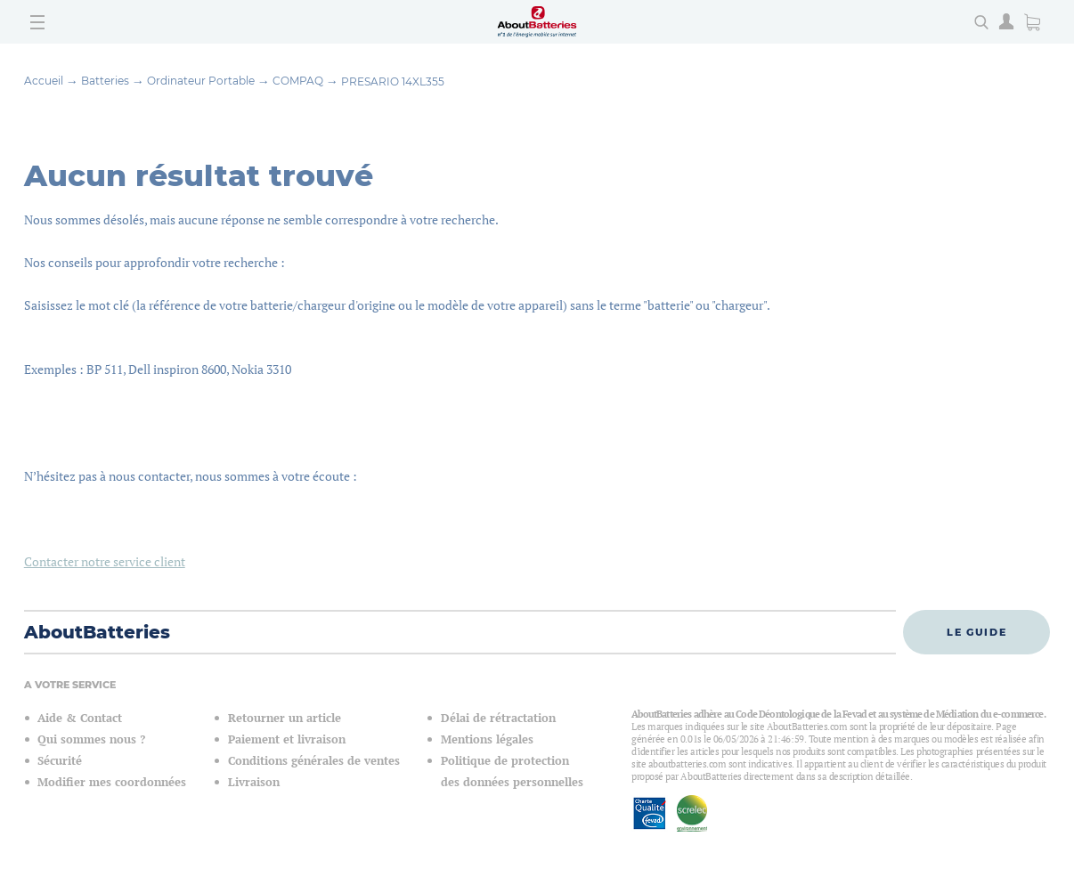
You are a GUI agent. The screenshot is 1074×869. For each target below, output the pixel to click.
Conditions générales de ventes (314, 760)
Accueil (43, 80)
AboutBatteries (97, 632)
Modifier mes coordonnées (111, 782)
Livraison (254, 782)
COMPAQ (298, 80)
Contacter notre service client (104, 561)
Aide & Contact (79, 718)
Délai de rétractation (498, 718)
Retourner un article (284, 718)
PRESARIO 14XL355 (392, 81)
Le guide (976, 632)
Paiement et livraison (287, 739)
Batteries (105, 80)
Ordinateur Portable (201, 80)
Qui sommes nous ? (91, 739)
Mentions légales (487, 739)
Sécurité (59, 760)
